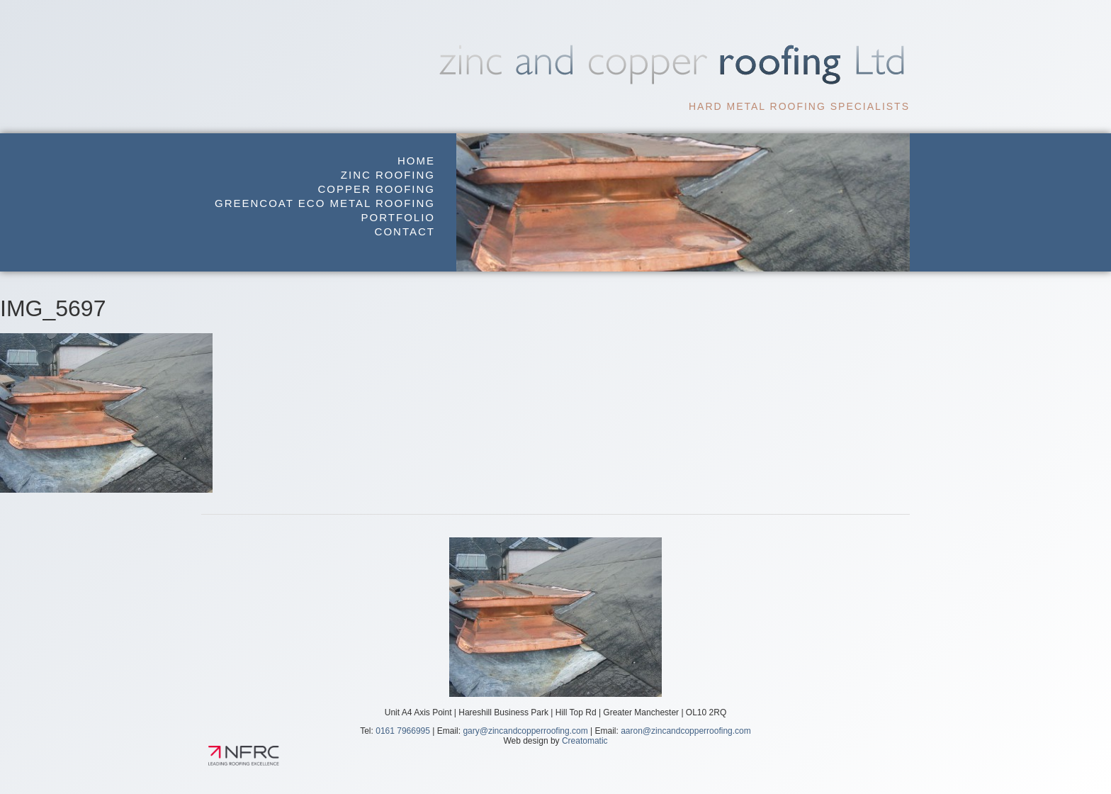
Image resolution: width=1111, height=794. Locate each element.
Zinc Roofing (388, 175)
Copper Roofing (376, 189)
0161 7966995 (403, 731)
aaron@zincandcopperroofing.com (686, 731)
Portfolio (398, 217)
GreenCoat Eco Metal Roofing (325, 203)
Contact (405, 231)
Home (416, 161)
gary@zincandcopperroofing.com (525, 731)
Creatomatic (585, 741)
